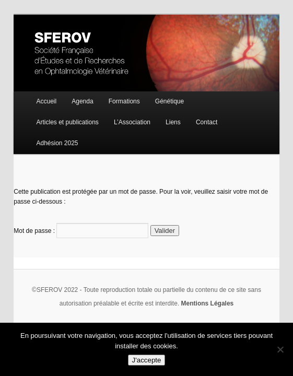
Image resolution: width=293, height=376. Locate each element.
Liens (173, 122)
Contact (206, 122)
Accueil (46, 101)
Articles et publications (67, 122)
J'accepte (146, 360)
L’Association (132, 122)
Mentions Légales (207, 303)
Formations (124, 101)
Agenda (82, 101)
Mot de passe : (81, 230)
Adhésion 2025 (57, 143)
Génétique (169, 101)
